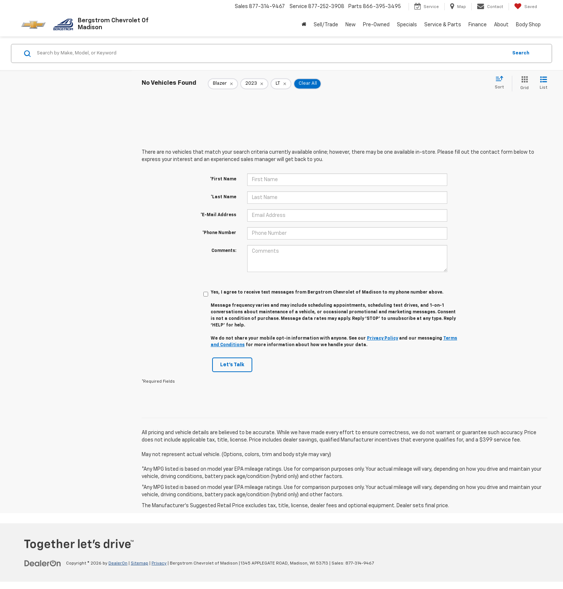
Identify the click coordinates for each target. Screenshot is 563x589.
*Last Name (223, 197)
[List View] (543, 83)
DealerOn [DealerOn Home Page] (117, 563)
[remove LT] (281, 83)
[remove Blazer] (223, 83)
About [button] (501, 24)
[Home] (304, 25)
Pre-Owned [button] (376, 24)
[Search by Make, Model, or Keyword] (271, 53)
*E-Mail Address (218, 215)
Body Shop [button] (528, 24)
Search (520, 53)
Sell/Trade (326, 24)
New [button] (350, 24)
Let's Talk (232, 364)
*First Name (223, 179)
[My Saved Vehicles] (526, 6)
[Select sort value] (501, 83)
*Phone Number (219, 233)
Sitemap (139, 563)
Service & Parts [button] (442, 24)
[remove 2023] (254, 83)
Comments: (223, 251)
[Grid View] (523, 83)
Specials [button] (407, 24)
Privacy (159, 563)
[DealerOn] (42, 563)
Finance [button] (477, 24)
